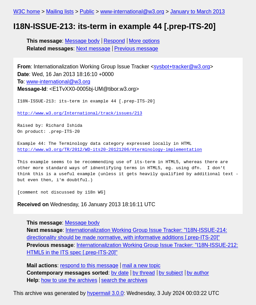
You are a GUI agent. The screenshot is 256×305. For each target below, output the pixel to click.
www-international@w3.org (132, 11)
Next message (93, 48)
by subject (171, 273)
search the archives (124, 280)
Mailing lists (60, 11)
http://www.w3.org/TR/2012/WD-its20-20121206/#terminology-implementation (109, 150)
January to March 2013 (197, 11)
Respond (114, 41)
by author (198, 273)
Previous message (136, 48)
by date (119, 273)
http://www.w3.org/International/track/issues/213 (79, 113)
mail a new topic (141, 265)
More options (144, 41)
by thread (144, 273)
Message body (82, 41)
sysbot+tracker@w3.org (182, 66)
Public (87, 11)
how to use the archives (69, 280)
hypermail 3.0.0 (105, 293)
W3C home (26, 11)
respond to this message (89, 265)
